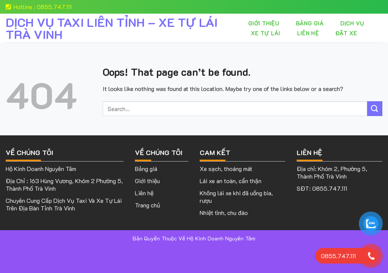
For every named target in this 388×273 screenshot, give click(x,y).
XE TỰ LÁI (265, 33)
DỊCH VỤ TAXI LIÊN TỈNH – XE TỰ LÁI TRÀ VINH (111, 28)
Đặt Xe (346, 33)
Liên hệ (308, 33)
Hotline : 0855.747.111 (39, 7)
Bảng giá (310, 23)
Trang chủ (147, 205)
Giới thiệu (263, 23)
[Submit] (374, 108)
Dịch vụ (352, 23)
